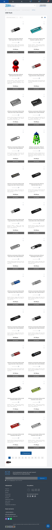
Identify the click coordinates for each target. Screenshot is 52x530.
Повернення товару (9, 499)
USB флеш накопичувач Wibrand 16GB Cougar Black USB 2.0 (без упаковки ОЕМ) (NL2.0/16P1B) (15, 40)
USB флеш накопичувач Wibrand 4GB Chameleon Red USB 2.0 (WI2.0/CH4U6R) (15, 435)
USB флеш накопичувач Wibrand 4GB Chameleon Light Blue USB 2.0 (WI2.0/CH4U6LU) (36, 40)
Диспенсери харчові (26, 9)
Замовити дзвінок (43, 6)
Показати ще (26, 453)
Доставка (7, 490)
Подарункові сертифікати (10, 504)
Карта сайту (7, 501)
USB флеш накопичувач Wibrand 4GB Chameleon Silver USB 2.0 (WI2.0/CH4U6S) (36, 435)
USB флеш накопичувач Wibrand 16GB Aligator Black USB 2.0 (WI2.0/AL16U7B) (36, 256)
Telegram (8, 518)
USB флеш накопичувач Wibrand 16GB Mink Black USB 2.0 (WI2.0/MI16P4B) (36, 185)
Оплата (6, 492)
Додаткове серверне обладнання (14, 9)
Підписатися (42, 478)
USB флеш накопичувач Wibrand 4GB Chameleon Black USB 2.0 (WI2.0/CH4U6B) (15, 399)
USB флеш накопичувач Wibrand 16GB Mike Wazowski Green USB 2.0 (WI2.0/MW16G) (36, 148)
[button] (21, 1)
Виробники (7, 502)
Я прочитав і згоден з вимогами (14, 480)
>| (42, 457)
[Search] (34, 5)
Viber (6, 518)
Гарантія (7, 488)
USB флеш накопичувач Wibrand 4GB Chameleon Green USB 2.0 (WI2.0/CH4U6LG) (36, 399)
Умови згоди (12, 480)
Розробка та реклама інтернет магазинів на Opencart (22, 524)
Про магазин (8, 494)
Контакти (7, 497)
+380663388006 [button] (9, 512)
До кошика (15, 52)
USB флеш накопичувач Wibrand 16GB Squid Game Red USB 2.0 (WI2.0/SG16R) (15, 76)
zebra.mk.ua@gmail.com (10, 514)
